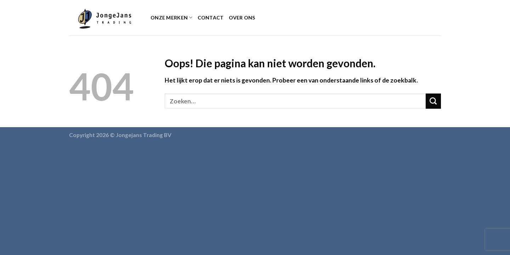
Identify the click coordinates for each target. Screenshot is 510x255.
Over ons (242, 18)
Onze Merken (172, 17)
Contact (211, 18)
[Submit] (433, 101)
